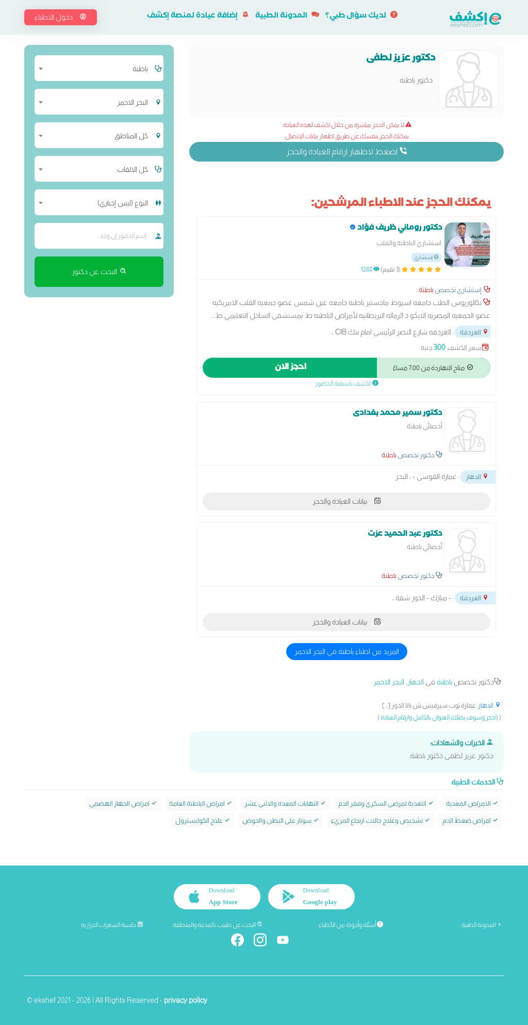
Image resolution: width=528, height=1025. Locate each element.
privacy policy (185, 1000)
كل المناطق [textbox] (131, 136)
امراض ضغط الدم (470, 820)
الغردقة (474, 332)
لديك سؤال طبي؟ (361, 16)
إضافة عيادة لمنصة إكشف (198, 16)
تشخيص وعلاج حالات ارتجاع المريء (381, 820)
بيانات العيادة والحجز (346, 501)
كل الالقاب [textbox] (132, 169)
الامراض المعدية (472, 803)
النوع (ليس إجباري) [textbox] (122, 203)
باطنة (426, 290)
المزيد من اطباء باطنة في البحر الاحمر (346, 651)
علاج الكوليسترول (202, 820)
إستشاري (426, 257)
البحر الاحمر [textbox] (132, 102)
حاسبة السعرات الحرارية (112, 924)
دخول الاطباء (61, 17)
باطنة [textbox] (140, 69)
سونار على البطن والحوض (280, 820)
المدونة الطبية (287, 16)
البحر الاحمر (388, 682)
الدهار (477, 477)
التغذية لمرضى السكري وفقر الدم (386, 803)
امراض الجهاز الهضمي (123, 803)
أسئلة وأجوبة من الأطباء (351, 924)
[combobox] (94, 68)
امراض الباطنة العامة (201, 803)
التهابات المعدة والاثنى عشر (285, 803)
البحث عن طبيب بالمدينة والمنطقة (218, 924)
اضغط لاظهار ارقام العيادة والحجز (346, 151)
